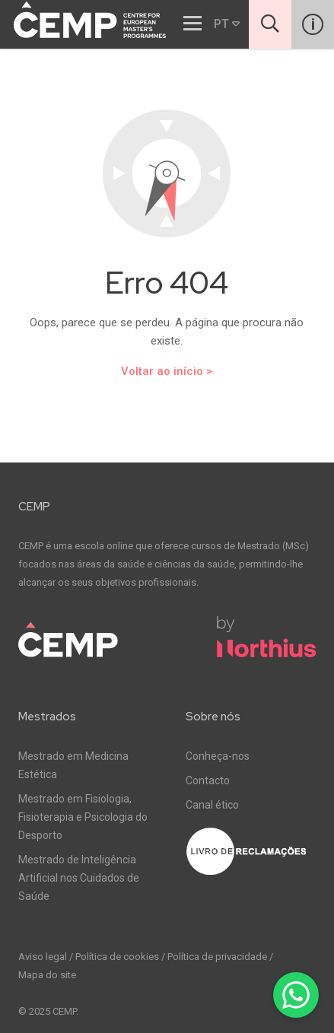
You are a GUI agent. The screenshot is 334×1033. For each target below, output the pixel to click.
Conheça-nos (218, 756)
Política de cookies (117, 956)
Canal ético (212, 805)
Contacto (208, 780)
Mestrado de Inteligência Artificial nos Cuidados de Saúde (78, 877)
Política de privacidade (217, 956)
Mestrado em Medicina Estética (73, 765)
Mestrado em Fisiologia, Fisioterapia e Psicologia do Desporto (83, 817)
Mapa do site (47, 975)
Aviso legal (42, 956)
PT (227, 24)
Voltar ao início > (166, 371)
